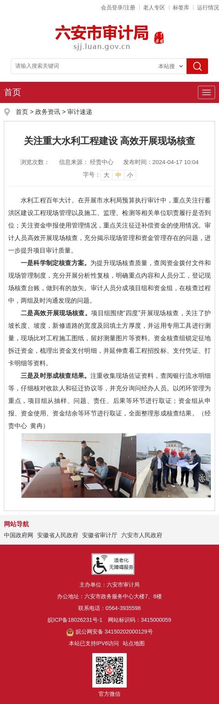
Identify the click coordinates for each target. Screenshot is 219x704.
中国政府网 (18, 535)
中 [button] (118, 174)
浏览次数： (35, 162)
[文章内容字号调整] (109, 174)
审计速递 (79, 111)
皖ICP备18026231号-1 (75, 620)
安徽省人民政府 (57, 535)
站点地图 (134, 643)
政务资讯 (47, 111)
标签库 (181, 7)
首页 (12, 92)
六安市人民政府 (141, 535)
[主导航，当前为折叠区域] (206, 92)
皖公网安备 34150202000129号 (109, 631)
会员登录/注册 (118, 7)
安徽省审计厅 (99, 535)
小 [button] (130, 174)
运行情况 (208, 7)
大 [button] (107, 174)
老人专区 (154, 7)
